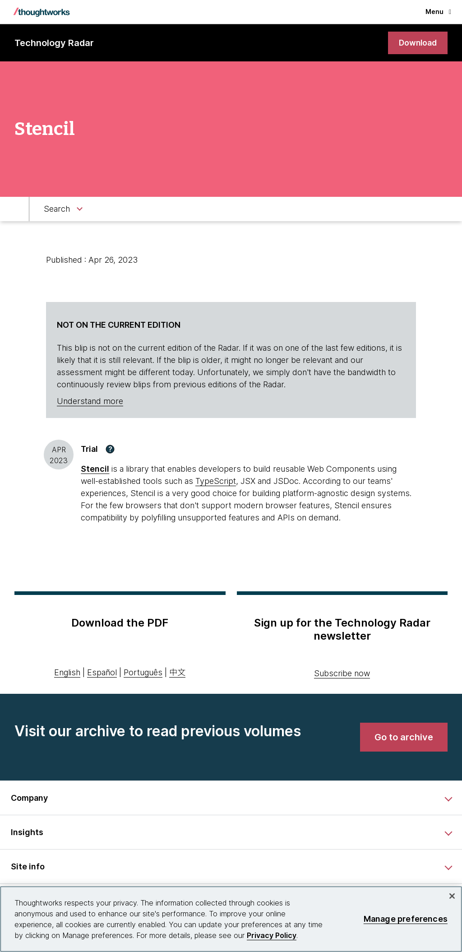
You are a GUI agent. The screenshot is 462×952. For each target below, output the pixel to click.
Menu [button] (438, 11)
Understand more (90, 401)
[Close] (452, 896)
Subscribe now (342, 673)
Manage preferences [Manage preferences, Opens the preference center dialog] (406, 919)
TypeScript (215, 481)
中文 (177, 673)
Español (102, 673)
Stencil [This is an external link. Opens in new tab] (95, 469)
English (67, 673)
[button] (110, 449)
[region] (231, 919)
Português (143, 673)
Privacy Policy (271, 935)
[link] (417, 43)
